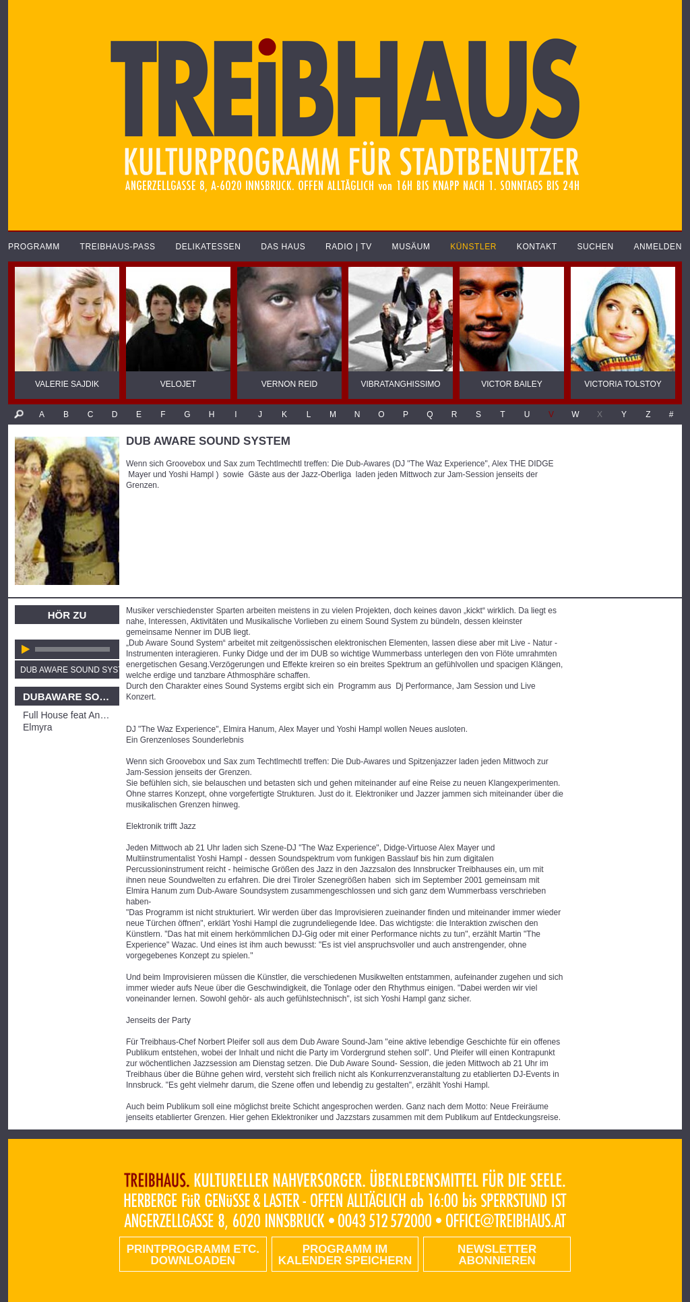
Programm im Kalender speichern (345, 1255)
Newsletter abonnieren (497, 1255)
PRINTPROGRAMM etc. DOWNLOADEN (193, 1255)
